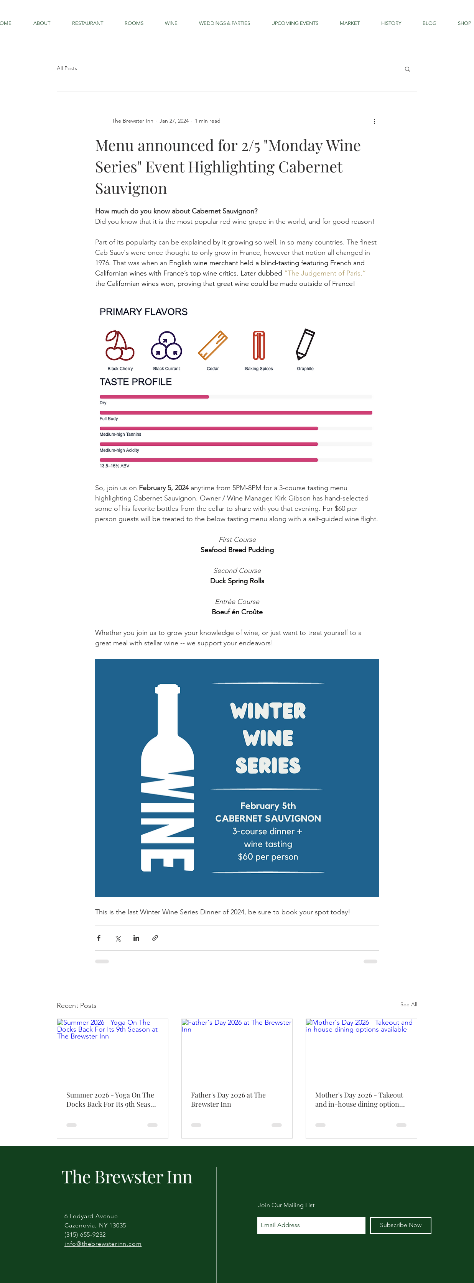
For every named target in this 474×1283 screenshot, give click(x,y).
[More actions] (374, 121)
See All (408, 1004)
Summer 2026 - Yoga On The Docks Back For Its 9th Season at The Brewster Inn (112, 1099)
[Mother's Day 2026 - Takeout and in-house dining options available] (361, 1050)
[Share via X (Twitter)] (117, 938)
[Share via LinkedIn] (136, 938)
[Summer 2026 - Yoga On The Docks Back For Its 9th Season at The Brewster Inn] (112, 1050)
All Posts (67, 68)
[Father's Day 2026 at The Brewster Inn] (237, 1050)
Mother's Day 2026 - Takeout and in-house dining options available (359, 1099)
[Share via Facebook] (98, 938)
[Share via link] (155, 938)
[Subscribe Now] (400, 1225)
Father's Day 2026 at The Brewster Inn (228, 1099)
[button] (407, 69)
